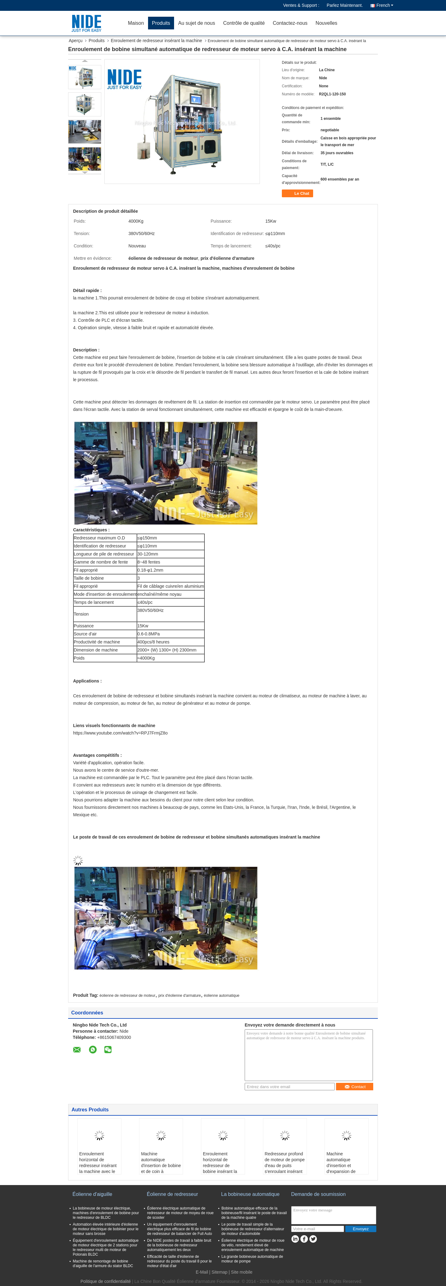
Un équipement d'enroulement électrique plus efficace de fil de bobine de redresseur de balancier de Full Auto (179, 1229)
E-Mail (202, 1272)
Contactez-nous (290, 23)
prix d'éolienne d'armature (179, 995)
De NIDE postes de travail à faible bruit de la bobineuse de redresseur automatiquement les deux (179, 1245)
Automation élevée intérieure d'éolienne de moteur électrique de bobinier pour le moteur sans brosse (105, 1229)
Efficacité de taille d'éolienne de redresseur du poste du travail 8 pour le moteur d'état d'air (179, 1261)
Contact (355, 1086)
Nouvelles (326, 23)
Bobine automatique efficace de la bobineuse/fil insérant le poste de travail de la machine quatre (254, 1213)
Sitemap (219, 1272)
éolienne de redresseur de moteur (127, 995)
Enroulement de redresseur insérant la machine (156, 40)
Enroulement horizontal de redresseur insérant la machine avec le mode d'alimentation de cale (98, 1168)
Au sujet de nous (196, 23)
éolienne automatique (221, 995)
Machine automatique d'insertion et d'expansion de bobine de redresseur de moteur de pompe (343, 1171)
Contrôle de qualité (244, 23)
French (384, 5)
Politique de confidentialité (106, 1281)
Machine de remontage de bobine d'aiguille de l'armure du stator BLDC (103, 1263)
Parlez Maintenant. (345, 5)
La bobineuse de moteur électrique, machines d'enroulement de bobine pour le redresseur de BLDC (106, 1213)
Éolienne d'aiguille (92, 1194)
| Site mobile (240, 1272)
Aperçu (75, 40)
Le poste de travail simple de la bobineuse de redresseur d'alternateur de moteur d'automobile (252, 1229)
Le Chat (298, 193)
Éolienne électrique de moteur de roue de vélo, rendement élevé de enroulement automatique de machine (252, 1245)
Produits (161, 23)
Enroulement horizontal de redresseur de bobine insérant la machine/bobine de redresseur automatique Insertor (223, 1171)
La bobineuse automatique (250, 1194)
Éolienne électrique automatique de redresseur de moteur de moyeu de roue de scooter (180, 1213)
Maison (136, 23)
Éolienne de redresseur (172, 1194)
